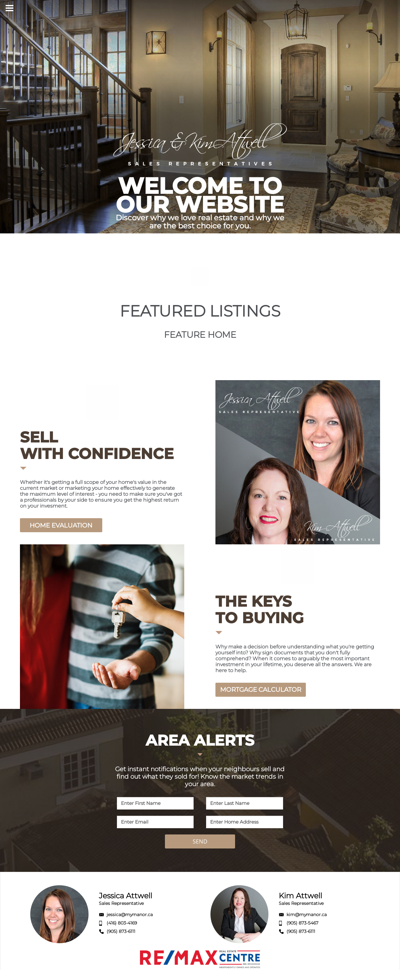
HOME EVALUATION (61, 525)
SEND (200, 841)
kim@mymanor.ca (307, 914)
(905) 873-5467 (302, 923)
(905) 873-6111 (121, 931)
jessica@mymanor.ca (130, 914)
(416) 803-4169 (122, 923)
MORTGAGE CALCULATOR (260, 689)
